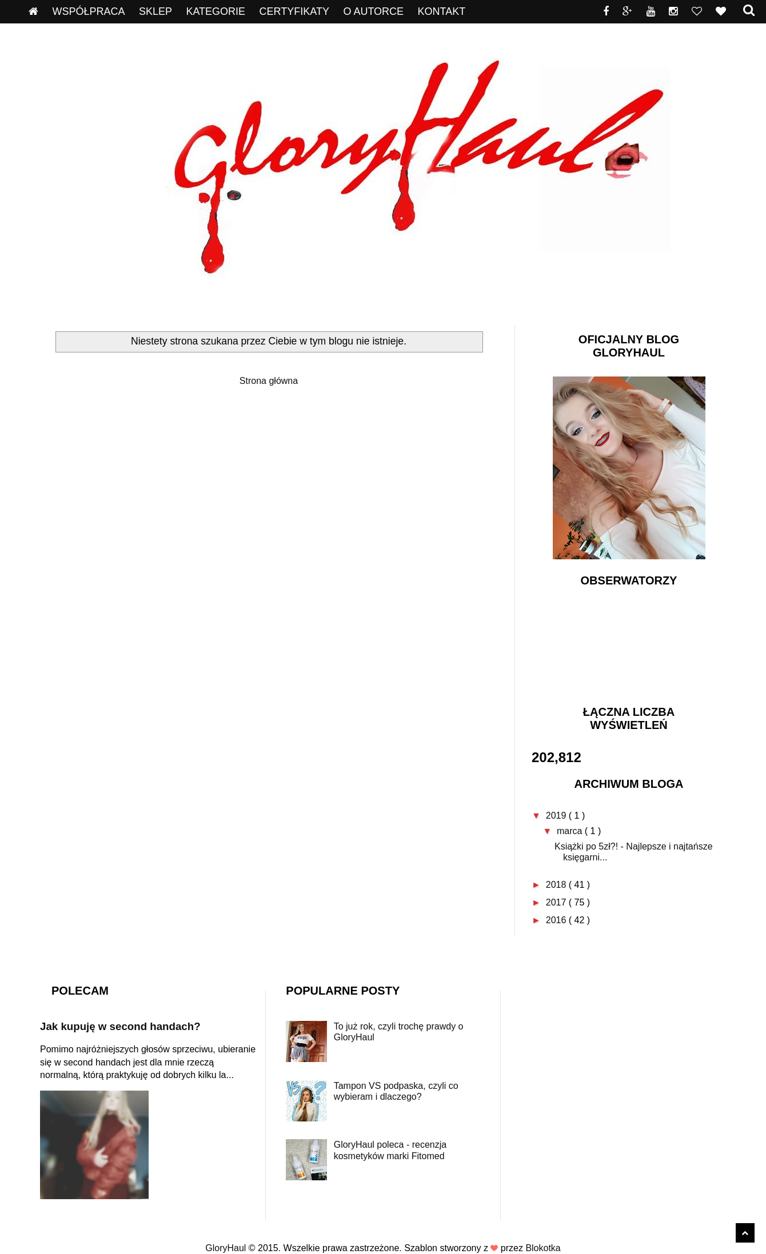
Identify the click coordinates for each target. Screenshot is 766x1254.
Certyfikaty (294, 11)
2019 (557, 815)
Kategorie (215, 11)
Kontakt (442, 11)
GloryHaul (227, 1248)
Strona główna (269, 381)
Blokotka (542, 1248)
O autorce (373, 11)
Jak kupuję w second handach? (120, 1026)
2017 (557, 902)
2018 (557, 885)
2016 (557, 920)
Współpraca (88, 11)
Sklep (155, 11)
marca (571, 831)
